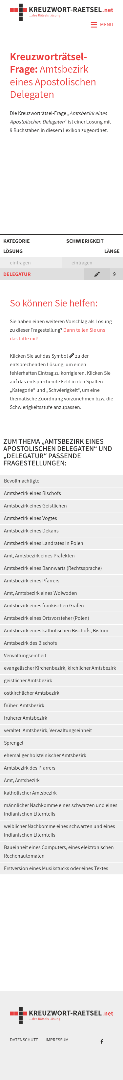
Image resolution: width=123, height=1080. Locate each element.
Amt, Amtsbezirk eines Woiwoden (40, 593)
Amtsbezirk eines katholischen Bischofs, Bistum (56, 630)
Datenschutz (24, 1040)
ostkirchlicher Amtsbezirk (31, 692)
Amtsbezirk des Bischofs (30, 643)
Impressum (57, 1040)
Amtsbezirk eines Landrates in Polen (43, 543)
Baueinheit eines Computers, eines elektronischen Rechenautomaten (59, 851)
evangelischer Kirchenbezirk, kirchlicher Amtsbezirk (60, 667)
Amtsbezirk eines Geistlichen (35, 505)
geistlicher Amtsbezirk (28, 680)
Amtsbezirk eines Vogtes (30, 518)
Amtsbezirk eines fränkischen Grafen (44, 605)
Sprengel (13, 742)
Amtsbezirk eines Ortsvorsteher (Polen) (46, 618)
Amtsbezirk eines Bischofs (32, 493)
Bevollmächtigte (21, 480)
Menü (101, 25)
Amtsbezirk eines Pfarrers (31, 580)
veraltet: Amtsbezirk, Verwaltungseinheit (48, 730)
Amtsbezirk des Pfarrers (29, 767)
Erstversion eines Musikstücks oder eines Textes (56, 868)
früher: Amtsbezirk (24, 705)
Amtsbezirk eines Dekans (31, 530)
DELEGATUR (17, 274)
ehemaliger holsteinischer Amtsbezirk (45, 755)
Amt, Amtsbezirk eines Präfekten (39, 555)
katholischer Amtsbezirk (30, 792)
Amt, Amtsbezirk (22, 780)
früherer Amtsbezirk (25, 717)
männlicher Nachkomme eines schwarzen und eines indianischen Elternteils (60, 809)
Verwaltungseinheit (25, 655)
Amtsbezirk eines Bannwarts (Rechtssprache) (53, 568)
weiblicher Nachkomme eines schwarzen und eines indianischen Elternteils (59, 830)
